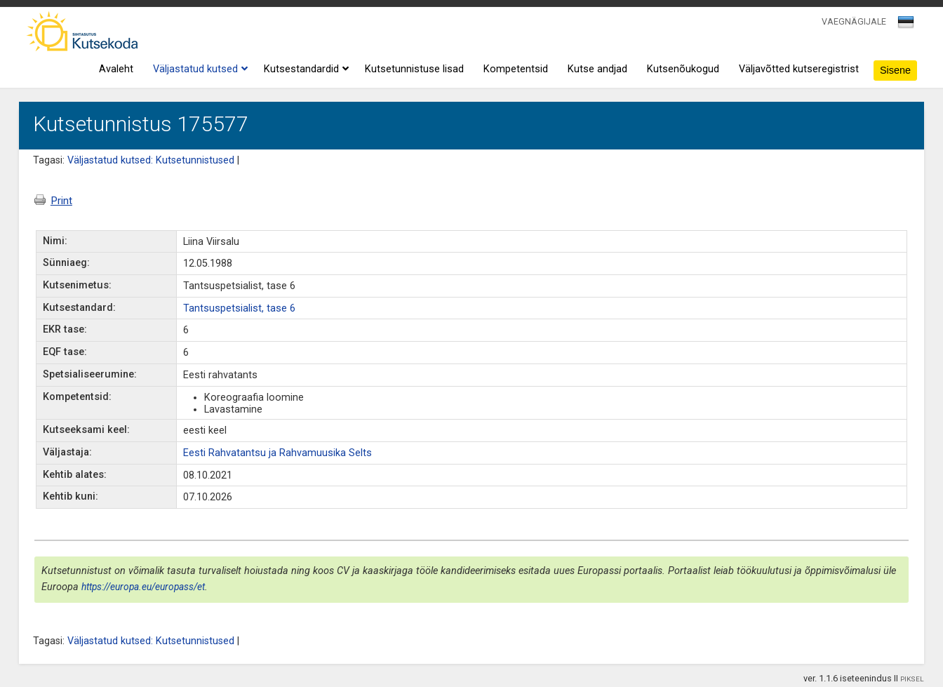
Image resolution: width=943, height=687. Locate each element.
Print (53, 200)
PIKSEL (912, 679)
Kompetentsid (515, 69)
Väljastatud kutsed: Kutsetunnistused (150, 160)
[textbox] (903, 24)
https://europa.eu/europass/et (143, 586)
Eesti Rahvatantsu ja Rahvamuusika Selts (277, 453)
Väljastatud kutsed (198, 69)
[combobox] (907, 26)
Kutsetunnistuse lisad (414, 69)
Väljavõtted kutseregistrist (799, 69)
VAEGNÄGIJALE (854, 21)
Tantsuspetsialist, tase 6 (239, 308)
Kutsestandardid (304, 69)
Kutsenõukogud (683, 69)
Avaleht (116, 69)
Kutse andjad (597, 69)
